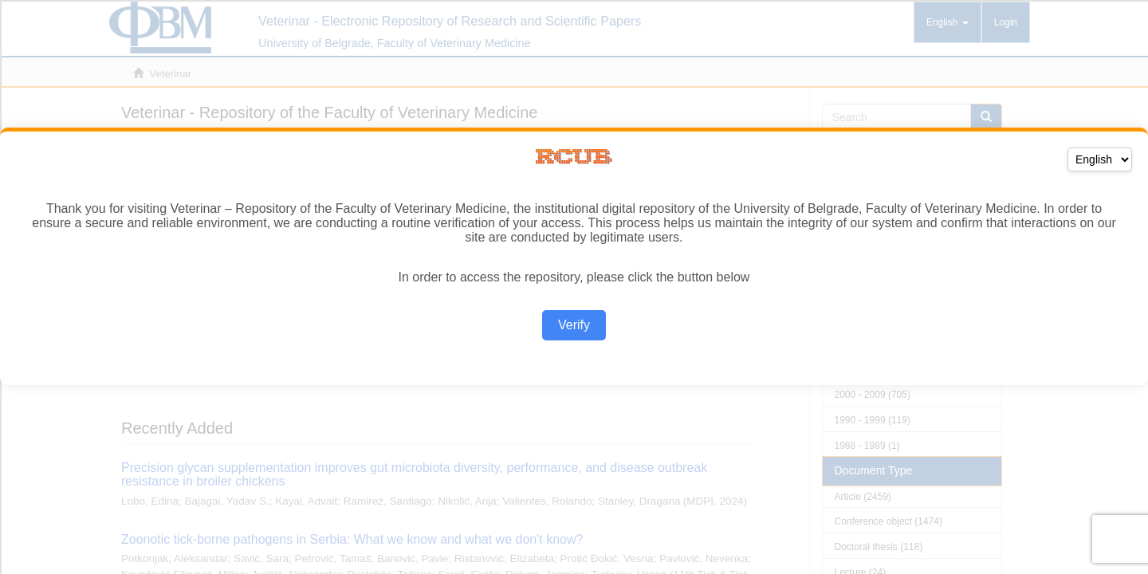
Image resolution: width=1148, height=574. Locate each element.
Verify (574, 325)
